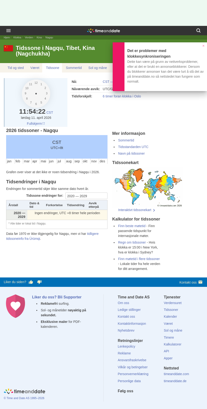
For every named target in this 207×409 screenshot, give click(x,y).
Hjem (7, 37)
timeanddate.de (175, 381)
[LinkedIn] (137, 399)
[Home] (24, 392)
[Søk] (198, 30)
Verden (29, 37)
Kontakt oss (191, 282)
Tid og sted (16, 68)
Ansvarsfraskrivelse (132, 360)
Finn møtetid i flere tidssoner (139, 259)
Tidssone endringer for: (45, 195)
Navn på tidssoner (131, 153)
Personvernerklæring (133, 374)
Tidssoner (171, 310)
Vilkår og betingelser (133, 367)
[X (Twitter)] (129, 399)
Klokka (17, 37)
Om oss (123, 303)
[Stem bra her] (31, 282)
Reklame (124, 353)
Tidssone (52, 68)
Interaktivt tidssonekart (134, 210)
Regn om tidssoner (132, 242)
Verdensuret (173, 303)
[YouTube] (153, 399)
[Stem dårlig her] (39, 282)
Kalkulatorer (173, 344)
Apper (168, 358)
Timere (169, 337)
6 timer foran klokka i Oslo (122, 96)
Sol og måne (97, 68)
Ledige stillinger (129, 310)
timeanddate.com (176, 374)
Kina (39, 37)
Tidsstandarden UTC (133, 147)
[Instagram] (145, 399)
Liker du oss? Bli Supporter (57, 297)
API (166, 351)
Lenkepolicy (126, 346)
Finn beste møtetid (131, 226)
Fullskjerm (36, 123)
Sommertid (74, 68)
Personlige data (129, 381)
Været (34, 68)
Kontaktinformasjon (132, 323)
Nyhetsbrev (126, 330)
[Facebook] (121, 399)
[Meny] (8, 30)
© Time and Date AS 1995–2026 (24, 398)
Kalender (170, 316)
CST (49, 112)
